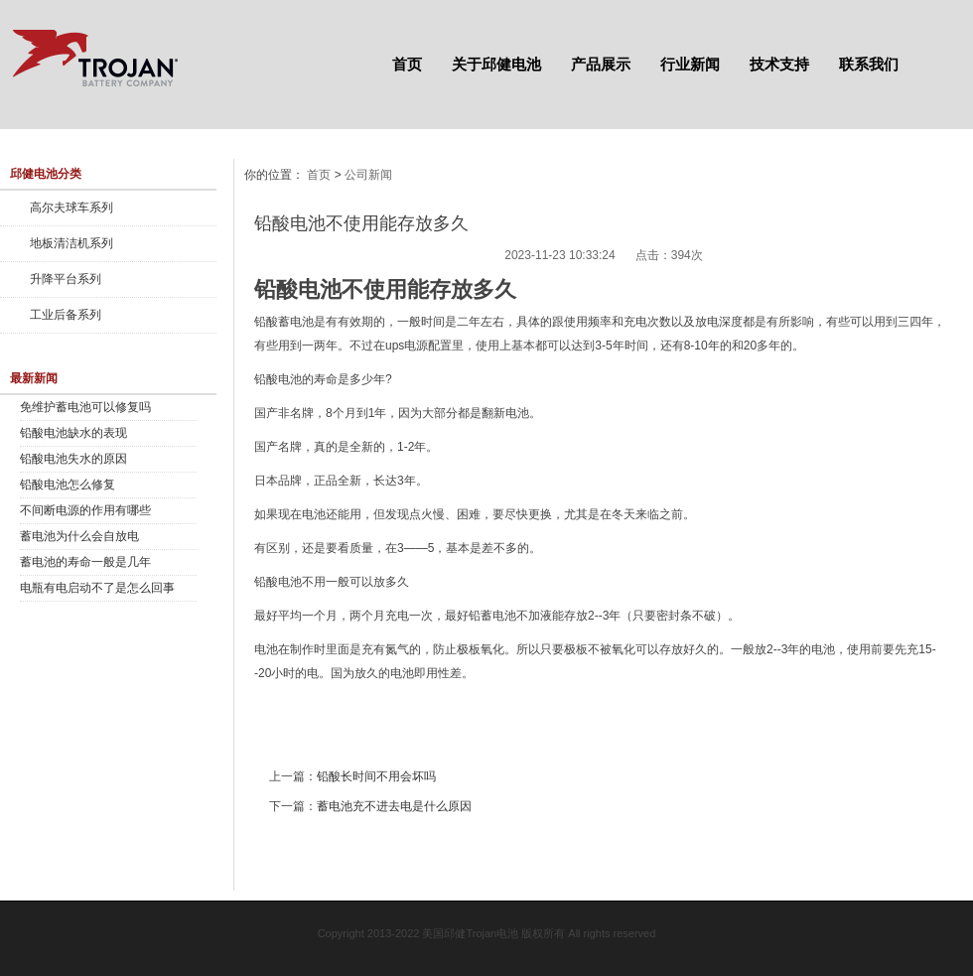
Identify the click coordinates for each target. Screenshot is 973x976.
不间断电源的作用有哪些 (85, 510)
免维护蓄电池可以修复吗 (85, 407)
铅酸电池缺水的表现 (73, 433)
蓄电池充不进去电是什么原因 (394, 806)
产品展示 (600, 64)
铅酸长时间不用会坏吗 (376, 776)
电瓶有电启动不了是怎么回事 (97, 588)
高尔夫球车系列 (71, 207)
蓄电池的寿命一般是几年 (85, 562)
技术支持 (779, 64)
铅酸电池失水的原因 (73, 459)
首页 (407, 64)
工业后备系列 (65, 315)
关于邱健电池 (496, 64)
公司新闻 (368, 175)
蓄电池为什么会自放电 (79, 536)
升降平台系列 (65, 279)
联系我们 (869, 64)
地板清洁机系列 (71, 243)
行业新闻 (690, 64)
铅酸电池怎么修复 (67, 484)
